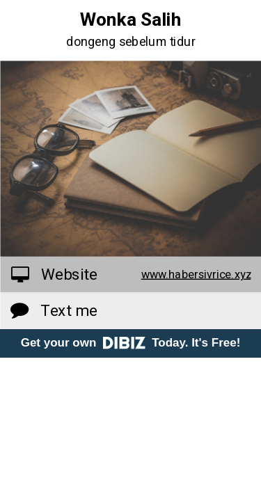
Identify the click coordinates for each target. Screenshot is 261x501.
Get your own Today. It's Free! (131, 342)
